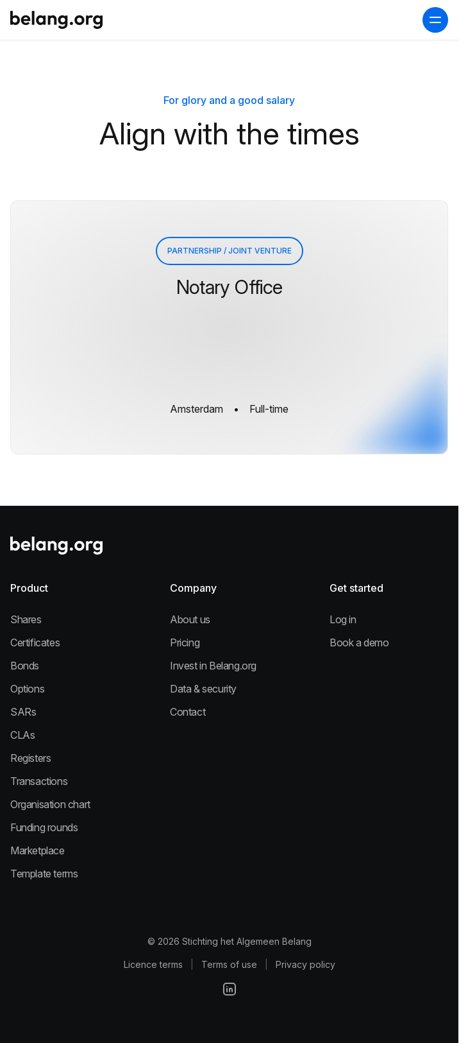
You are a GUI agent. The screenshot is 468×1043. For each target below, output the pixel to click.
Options (27, 688)
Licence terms (153, 964)
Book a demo (359, 642)
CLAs (22, 734)
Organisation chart (50, 804)
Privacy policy (305, 964)
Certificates (35, 642)
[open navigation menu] (435, 20)
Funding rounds (44, 827)
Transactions (38, 781)
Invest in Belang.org (213, 665)
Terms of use (229, 964)
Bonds (24, 665)
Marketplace (37, 850)
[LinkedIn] (229, 989)
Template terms (44, 873)
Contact (187, 711)
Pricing (184, 642)
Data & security (203, 688)
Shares (26, 619)
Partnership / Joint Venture (229, 250)
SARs (23, 711)
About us (190, 619)
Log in (343, 619)
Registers (30, 758)
